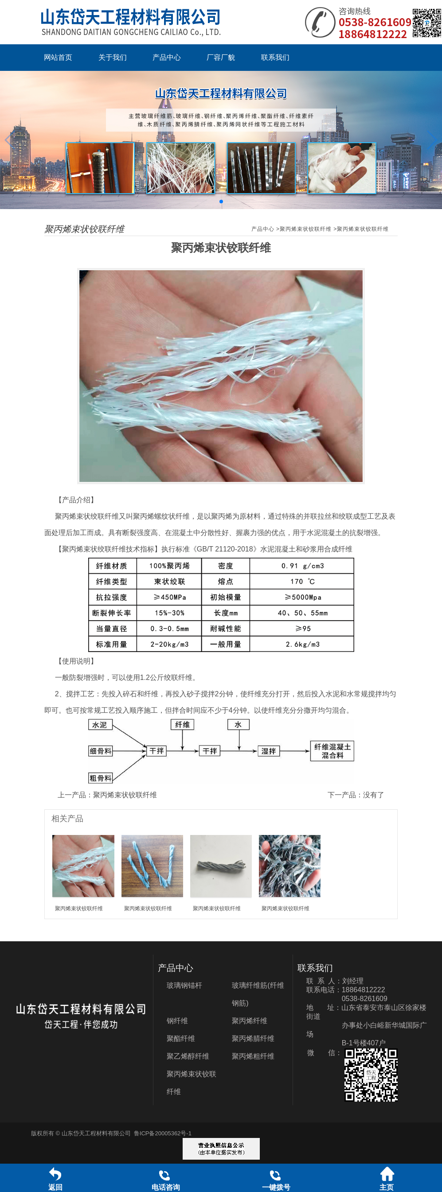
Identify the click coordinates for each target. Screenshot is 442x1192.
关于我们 (112, 57)
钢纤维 (177, 1021)
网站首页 (58, 57)
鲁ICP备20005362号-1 (163, 1133)
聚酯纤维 (181, 1038)
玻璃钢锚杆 (184, 985)
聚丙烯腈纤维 (253, 1038)
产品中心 (167, 57)
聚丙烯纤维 (249, 1021)
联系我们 (275, 57)
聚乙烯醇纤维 (188, 1056)
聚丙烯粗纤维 (253, 1056)
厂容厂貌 (221, 57)
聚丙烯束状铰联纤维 (306, 229)
